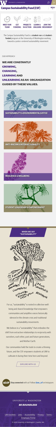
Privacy (41, 414)
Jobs (20, 414)
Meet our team (7, 25)
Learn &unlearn (37, 25)
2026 (15, 422)
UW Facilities (10, 414)
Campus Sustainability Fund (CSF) (20, 8)
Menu (53, 8)
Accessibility (30, 414)
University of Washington (4, 2)
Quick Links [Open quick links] (53, 3)
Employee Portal (28, 417)
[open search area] (48, 2)
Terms (49, 414)
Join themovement (47, 25)
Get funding (17, 25)
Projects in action (27, 25)
